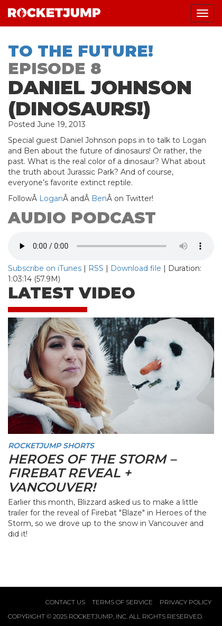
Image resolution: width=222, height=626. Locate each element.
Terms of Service (122, 602)
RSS (96, 268)
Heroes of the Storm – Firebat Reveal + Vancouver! (92, 473)
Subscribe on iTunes (44, 268)
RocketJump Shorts (51, 445)
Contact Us (65, 602)
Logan (51, 198)
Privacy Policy (185, 602)
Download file (135, 268)
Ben (99, 198)
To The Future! (80, 51)
